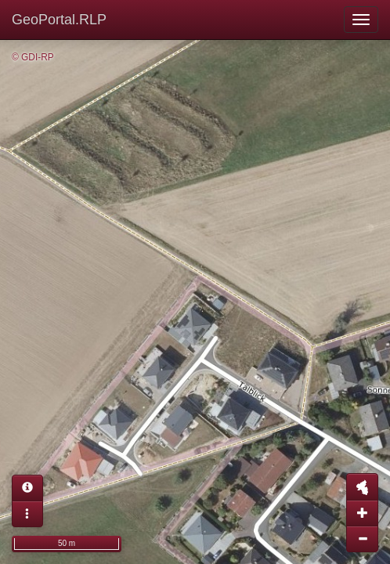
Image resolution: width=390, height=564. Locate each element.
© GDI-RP (33, 57)
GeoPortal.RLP (59, 19)
